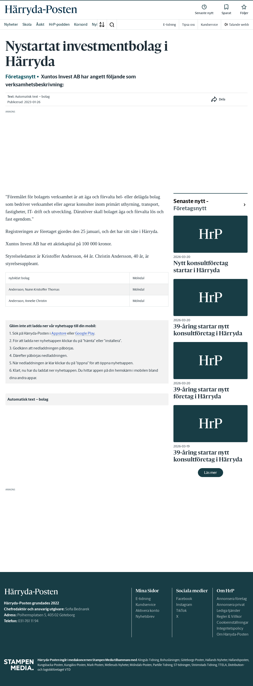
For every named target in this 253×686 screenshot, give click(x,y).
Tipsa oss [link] (188, 25)
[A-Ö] (102, 24)
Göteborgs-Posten (192, 660)
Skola (27, 24)
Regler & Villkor (229, 616)
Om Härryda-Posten (233, 634)
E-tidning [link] (169, 25)
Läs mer (210, 472)
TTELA (222, 665)
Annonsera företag (232, 598)
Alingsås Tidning (148, 660)
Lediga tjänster (228, 610)
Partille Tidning (162, 665)
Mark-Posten (95, 665)
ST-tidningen (182, 665)
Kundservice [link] (209, 25)
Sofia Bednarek (77, 609)
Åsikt (40, 24)
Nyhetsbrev (145, 616)
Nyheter (11, 24)
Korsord (80, 24)
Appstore (58, 333)
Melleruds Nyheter (116, 665)
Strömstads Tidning (204, 665)
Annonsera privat (231, 604)
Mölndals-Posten (141, 665)
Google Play (84, 333)
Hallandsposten (239, 660)
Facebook (184, 598)
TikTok (181, 610)
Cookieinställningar (232, 622)
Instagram (184, 604)
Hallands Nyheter (216, 660)
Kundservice (146, 604)
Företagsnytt (20, 76)
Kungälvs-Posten (75, 665)
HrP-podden (59, 24)
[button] (111, 24)
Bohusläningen (170, 660)
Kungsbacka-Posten (50, 665)
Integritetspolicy (230, 628)
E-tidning (143, 598)
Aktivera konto (147, 610)
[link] (41, 10)
